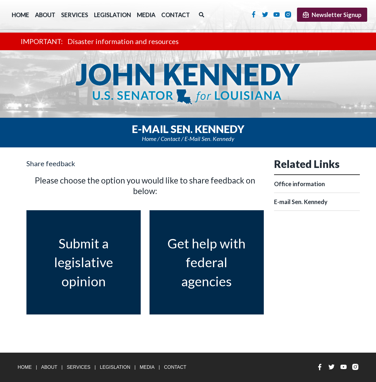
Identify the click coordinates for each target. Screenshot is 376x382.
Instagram (288, 14)
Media (146, 14)
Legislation (112, 14)
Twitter (265, 14)
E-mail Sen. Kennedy (209, 138)
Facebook (254, 14)
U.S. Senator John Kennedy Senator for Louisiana (188, 84)
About (45, 14)
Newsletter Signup (332, 14)
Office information (299, 183)
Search (201, 14)
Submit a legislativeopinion (83, 262)
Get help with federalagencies (206, 262)
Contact (175, 14)
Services (74, 14)
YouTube (276, 14)
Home (149, 138)
